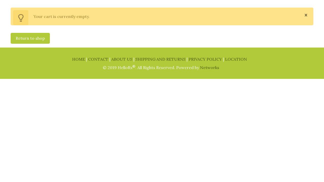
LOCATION (236, 59)
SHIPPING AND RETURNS (161, 59)
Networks (209, 67)
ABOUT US (122, 59)
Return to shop (30, 38)
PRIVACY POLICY (206, 59)
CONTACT (98, 59)
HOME (79, 59)
